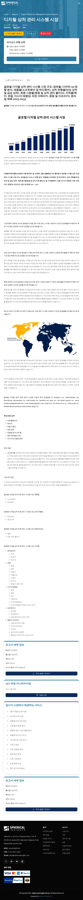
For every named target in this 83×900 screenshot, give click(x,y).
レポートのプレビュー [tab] (14, 80)
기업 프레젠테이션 (49, 853)
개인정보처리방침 (49, 842)
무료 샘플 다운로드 (13, 33)
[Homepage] (22, 828)
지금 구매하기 (41, 59)
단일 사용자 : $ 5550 (17, 46)
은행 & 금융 (66, 853)
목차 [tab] (28, 80)
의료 (63, 835)
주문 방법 (46, 835)
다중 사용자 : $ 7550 (17, 50)
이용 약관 (46, 849)
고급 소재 (65, 831)
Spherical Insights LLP (46, 896)
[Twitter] (6, 861)
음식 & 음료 (66, 849)
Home (6, 14)
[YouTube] (17, 861)
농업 (63, 842)
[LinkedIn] (22, 861)
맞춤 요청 (31, 33)
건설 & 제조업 (66, 846)
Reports (14, 14)
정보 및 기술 (66, 838)
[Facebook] (11, 861)
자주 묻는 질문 (48, 831)
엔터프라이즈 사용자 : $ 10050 (21, 53)
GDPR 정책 (46, 846)
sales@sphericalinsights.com (19, 855)
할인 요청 (45, 33)
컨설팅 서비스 (47, 838)
